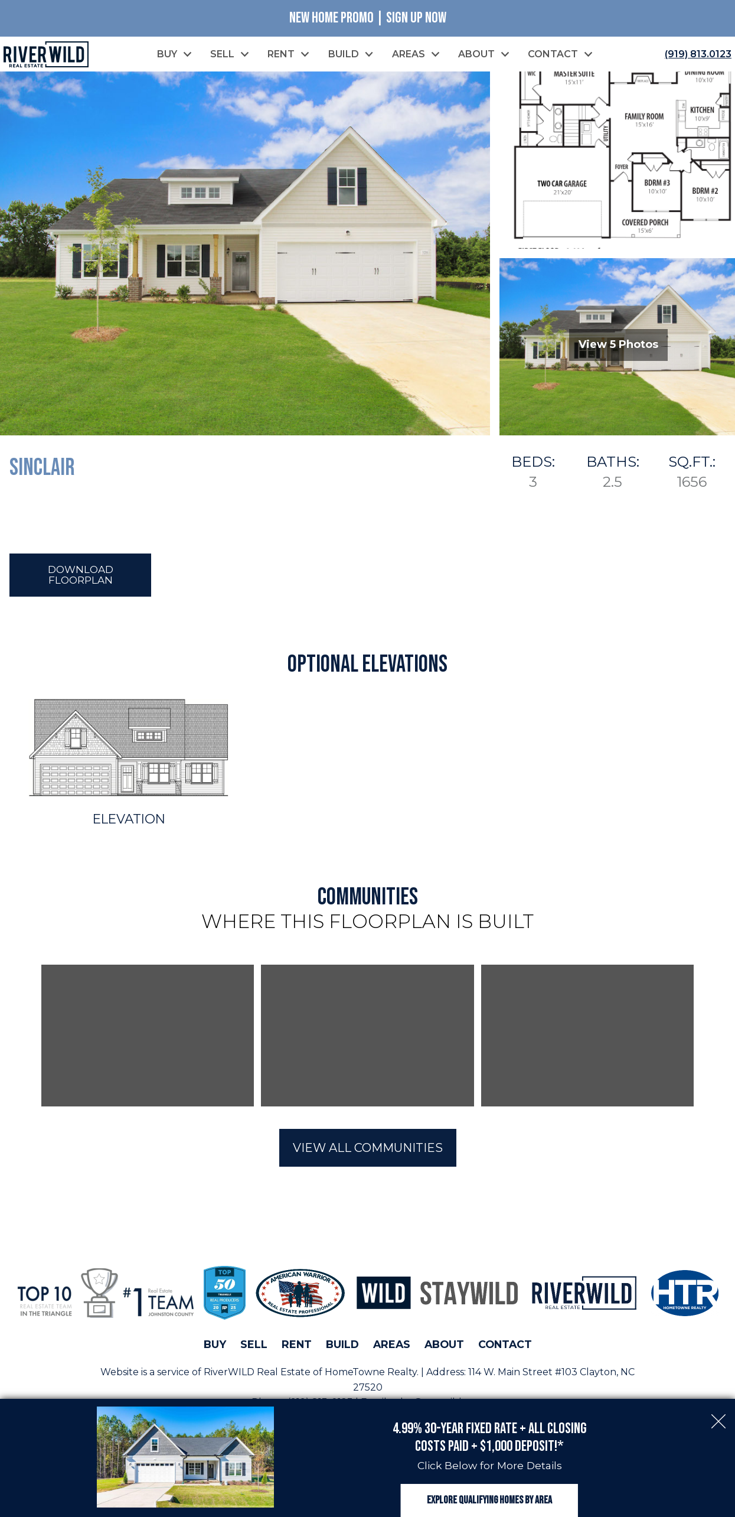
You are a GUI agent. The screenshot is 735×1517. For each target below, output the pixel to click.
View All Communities (368, 1151)
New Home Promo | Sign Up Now (367, 18)
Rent (297, 1347)
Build (342, 1347)
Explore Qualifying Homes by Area (489, 1492)
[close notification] (718, 1401)
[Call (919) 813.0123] (695, 55)
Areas (391, 1347)
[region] (367, 1038)
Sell (253, 1347)
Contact (505, 1347)
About (444, 1347)
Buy (215, 1347)
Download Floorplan (81, 577)
